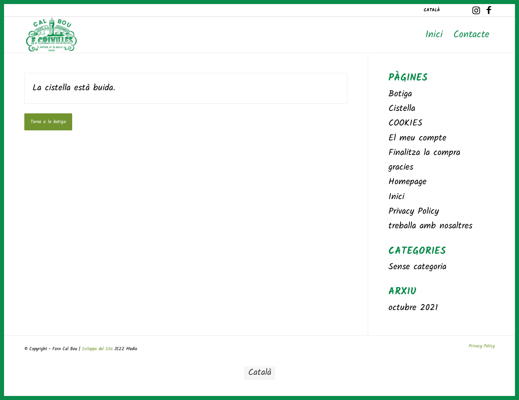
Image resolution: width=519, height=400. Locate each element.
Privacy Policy (413, 211)
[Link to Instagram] (476, 10)
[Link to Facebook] (489, 10)
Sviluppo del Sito (98, 349)
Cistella (401, 109)
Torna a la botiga (48, 122)
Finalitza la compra (424, 153)
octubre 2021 (413, 308)
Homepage (407, 182)
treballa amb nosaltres (430, 226)
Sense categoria (417, 267)
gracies (400, 167)
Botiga (400, 94)
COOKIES (405, 123)
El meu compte (417, 138)
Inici (396, 197)
